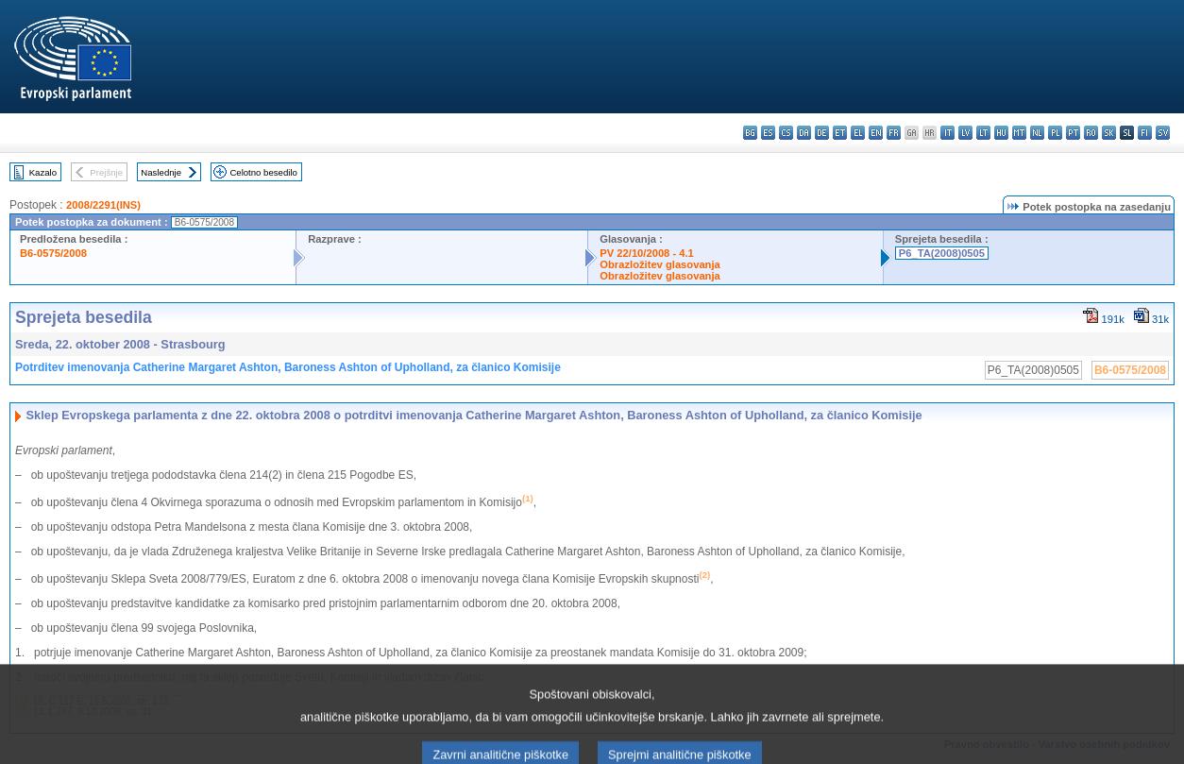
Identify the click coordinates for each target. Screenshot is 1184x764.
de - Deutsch (822, 133)
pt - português (1073, 133)
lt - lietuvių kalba (983, 133)
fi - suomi (1145, 133)
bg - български (750, 133)
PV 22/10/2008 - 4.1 (647, 253)
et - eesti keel (840, 133)
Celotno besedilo (262, 172)
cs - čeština (786, 133)
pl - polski (1055, 133)
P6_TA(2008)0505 (942, 253)
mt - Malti (1019, 133)
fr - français (894, 133)
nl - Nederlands (1037, 133)
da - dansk (804, 133)
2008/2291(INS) (103, 205)
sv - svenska (1163, 133)
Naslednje (161, 172)
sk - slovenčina (1109, 133)
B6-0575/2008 (53, 253)
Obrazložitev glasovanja (659, 264)
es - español (768, 133)
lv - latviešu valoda (965, 133)
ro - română (1091, 133)
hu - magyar (1001, 133)
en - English (876, 133)
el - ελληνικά (858, 133)
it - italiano (947, 133)
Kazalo (43, 172)
